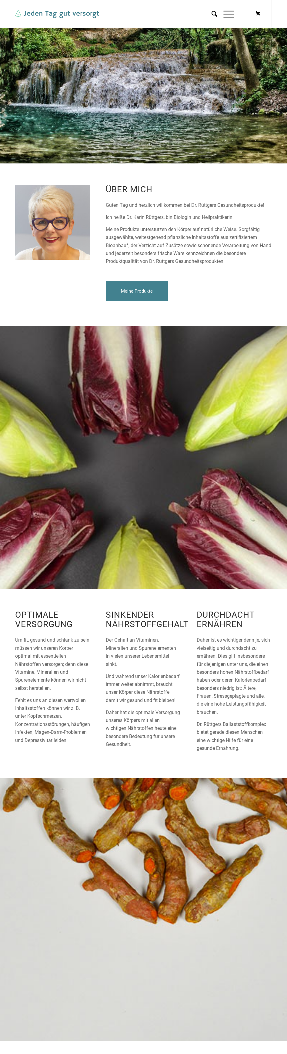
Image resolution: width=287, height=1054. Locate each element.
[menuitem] (211, 14)
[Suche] (211, 14)
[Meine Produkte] (137, 291)
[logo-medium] (57, 14)
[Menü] (225, 14)
